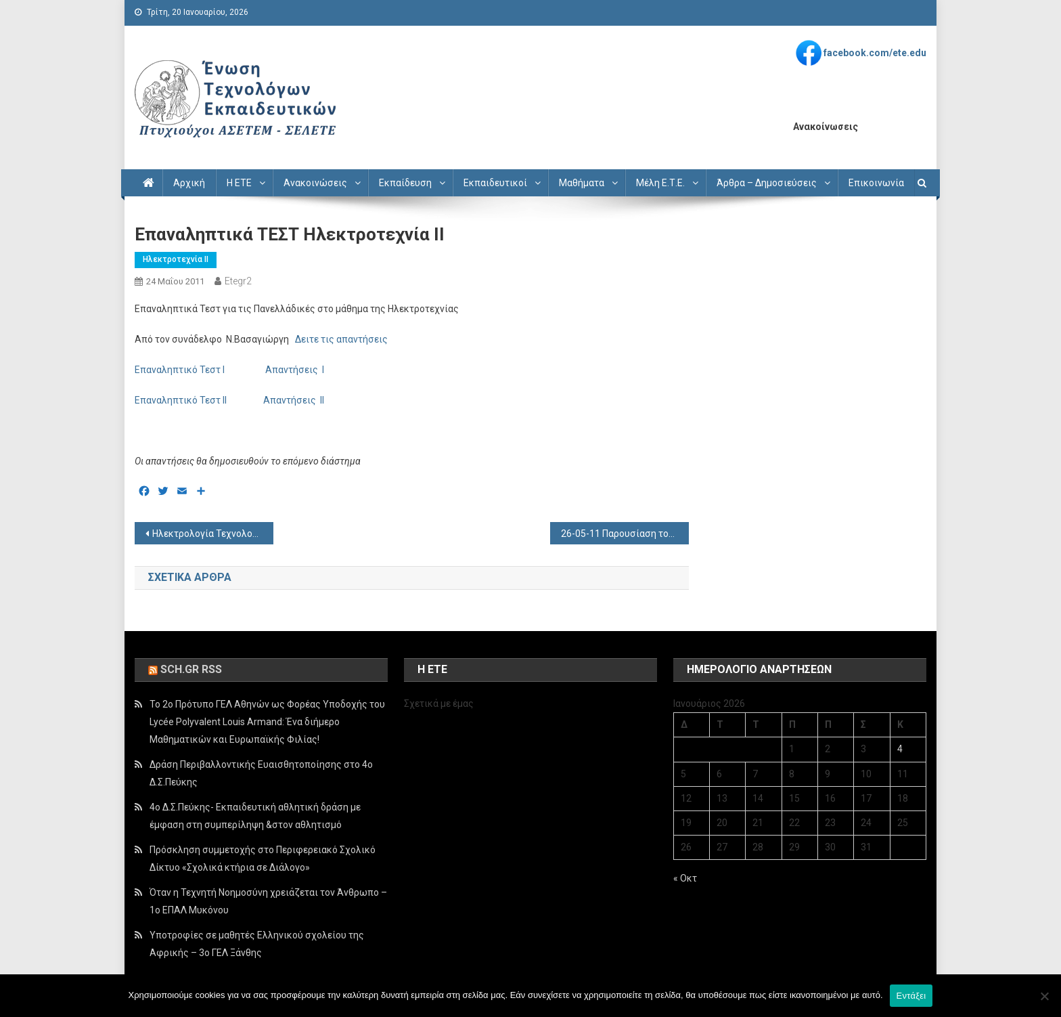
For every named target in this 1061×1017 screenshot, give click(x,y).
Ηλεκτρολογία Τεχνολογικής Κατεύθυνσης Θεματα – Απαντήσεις (212, 533)
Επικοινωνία (876, 182)
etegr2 (238, 281)
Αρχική (189, 182)
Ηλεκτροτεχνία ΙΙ (175, 259)
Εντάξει (911, 996)
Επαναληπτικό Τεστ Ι (181, 369)
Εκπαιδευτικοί (495, 182)
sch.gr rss (191, 669)
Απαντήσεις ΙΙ (296, 400)
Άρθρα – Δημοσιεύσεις (767, 182)
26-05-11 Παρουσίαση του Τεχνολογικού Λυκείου (625, 533)
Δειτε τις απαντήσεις (341, 339)
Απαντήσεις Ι (292, 369)
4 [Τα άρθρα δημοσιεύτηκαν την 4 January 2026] (900, 748)
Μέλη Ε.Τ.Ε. (660, 182)
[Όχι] (1044, 996)
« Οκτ (685, 878)
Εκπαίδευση (405, 182)
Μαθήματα (581, 182)
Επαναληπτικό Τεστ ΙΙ (182, 400)
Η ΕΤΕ (239, 182)
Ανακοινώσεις (315, 182)
